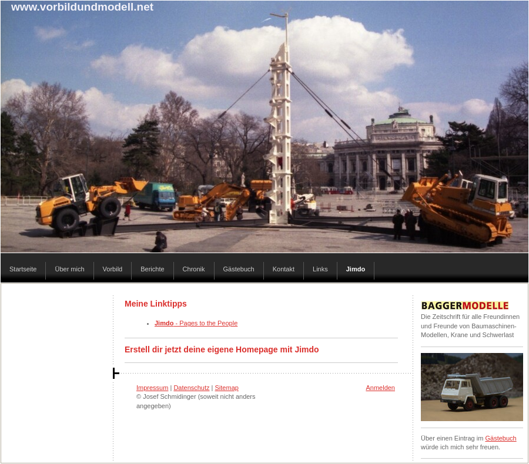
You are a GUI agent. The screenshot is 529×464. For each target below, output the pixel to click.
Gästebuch (500, 438)
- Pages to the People (196, 323)
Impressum (152, 387)
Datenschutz (191, 387)
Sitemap (227, 387)
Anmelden (380, 387)
